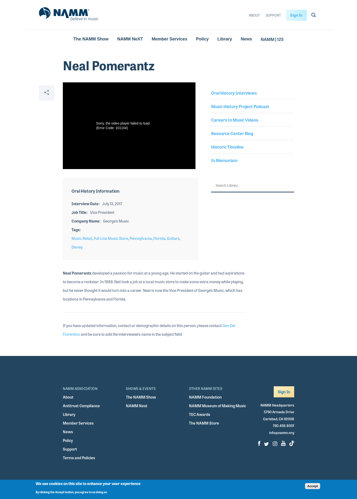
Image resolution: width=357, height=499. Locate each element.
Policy (202, 39)
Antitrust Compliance (81, 405)
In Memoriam (224, 160)
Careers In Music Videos (234, 120)
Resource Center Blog (232, 133)
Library (224, 39)
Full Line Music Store (111, 238)
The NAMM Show (91, 39)
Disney (77, 247)
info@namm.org (281, 432)
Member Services (169, 39)
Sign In (296, 15)
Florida (159, 238)
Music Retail (81, 238)
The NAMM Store (204, 423)
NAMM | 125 (272, 39)
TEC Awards (199, 414)
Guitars (173, 238)
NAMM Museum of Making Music (217, 405)
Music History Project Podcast (240, 106)
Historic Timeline (227, 147)
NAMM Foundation (205, 397)
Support (273, 15)
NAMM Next (136, 405)
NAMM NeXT (130, 39)
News (246, 39)
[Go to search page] (313, 16)
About (254, 15)
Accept (312, 486)
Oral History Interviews (234, 93)
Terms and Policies (79, 457)
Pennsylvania (141, 238)
